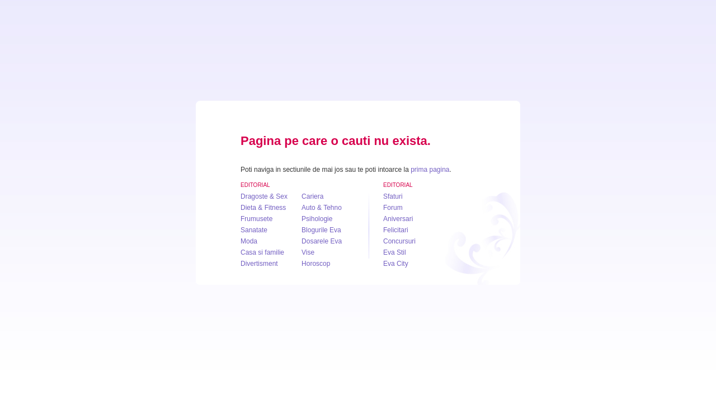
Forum (393, 208)
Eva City (395, 264)
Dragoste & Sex (264, 196)
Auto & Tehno (322, 208)
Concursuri (399, 241)
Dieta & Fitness (263, 208)
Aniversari (398, 219)
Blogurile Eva (321, 230)
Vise (308, 252)
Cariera (312, 196)
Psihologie (317, 219)
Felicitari (395, 230)
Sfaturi (393, 196)
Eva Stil (394, 252)
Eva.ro (358, 73)
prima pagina (430, 170)
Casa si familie (262, 252)
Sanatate (254, 230)
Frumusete (256, 219)
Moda (249, 241)
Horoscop (316, 264)
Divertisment (259, 264)
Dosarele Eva (322, 241)
